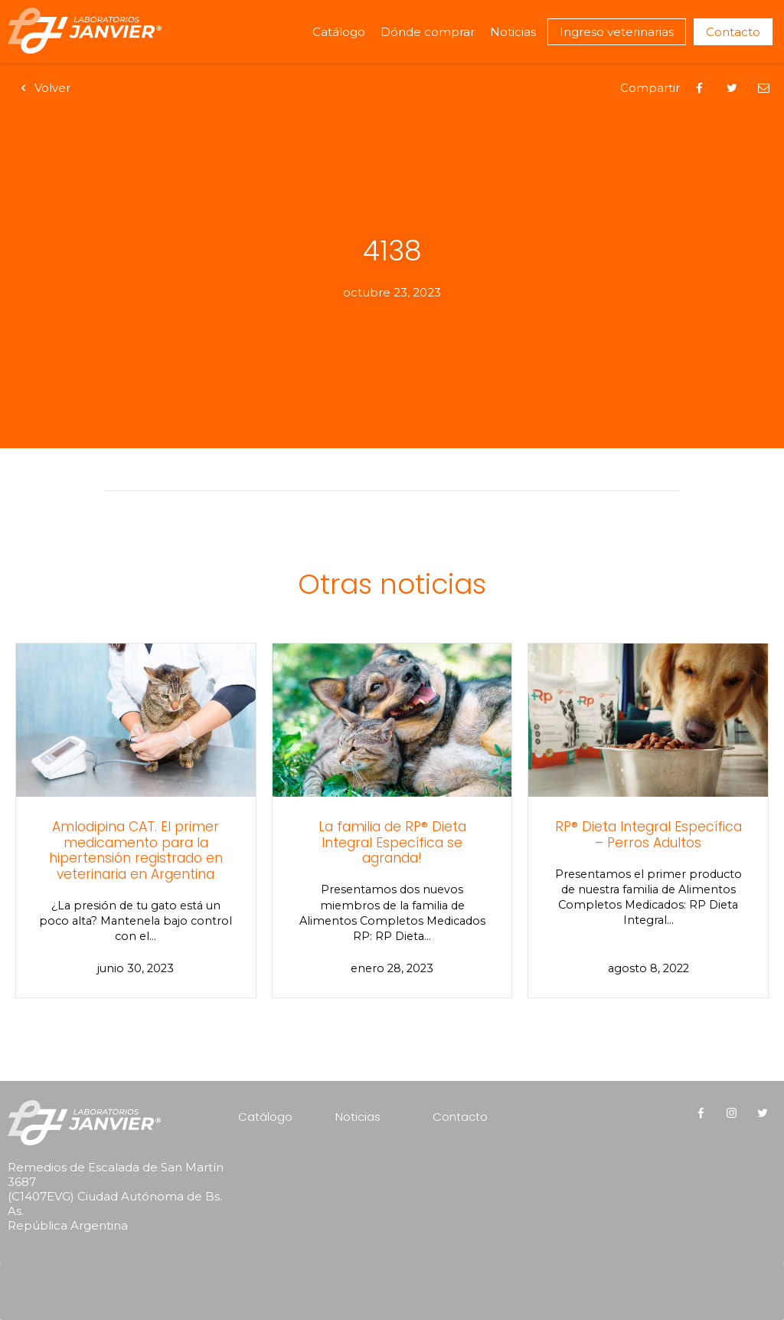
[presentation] (106, 1271)
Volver (42, 87)
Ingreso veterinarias (617, 32)
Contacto (733, 32)
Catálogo (338, 32)
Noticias (513, 32)
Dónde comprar (428, 32)
